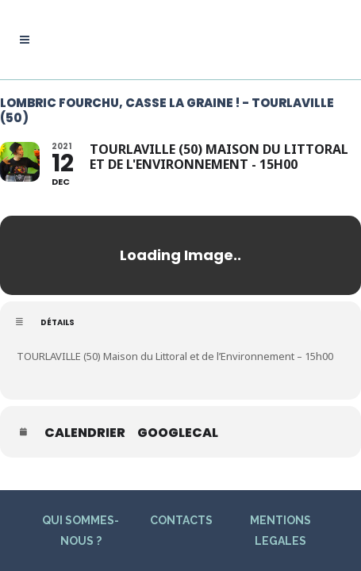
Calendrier (84, 433)
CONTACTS (181, 518)
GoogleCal (177, 433)
